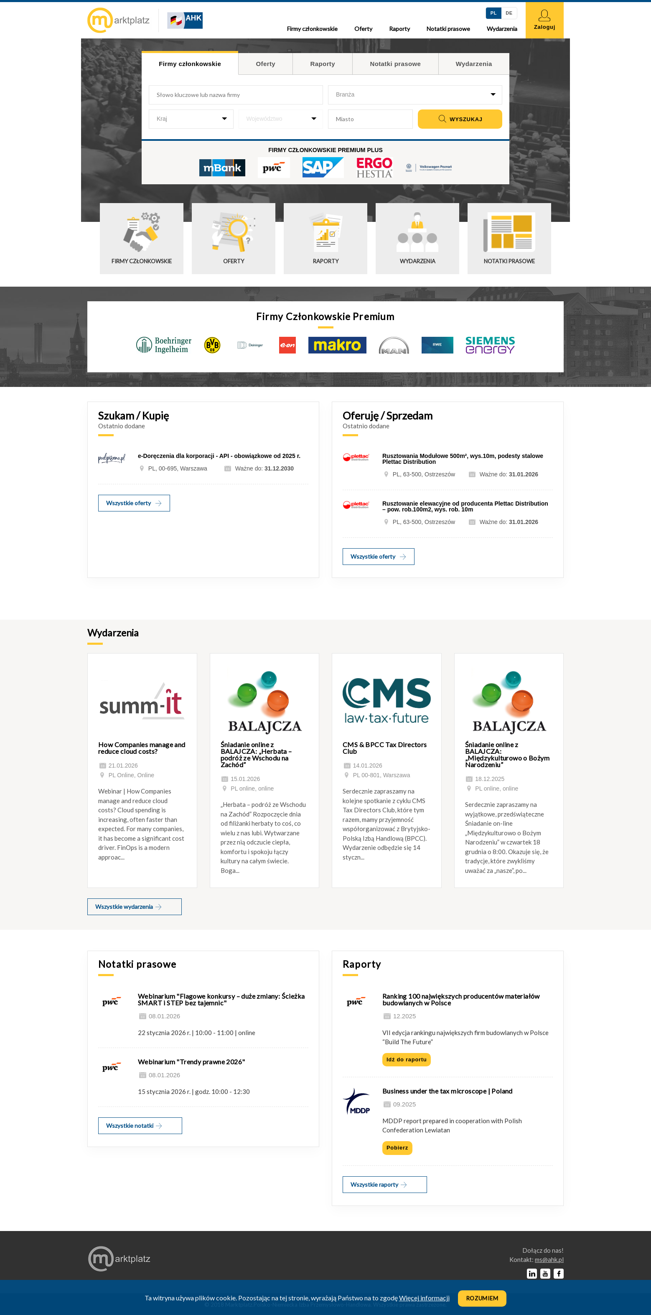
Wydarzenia (502, 28)
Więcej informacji (424, 1298)
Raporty (399, 28)
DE (509, 12)
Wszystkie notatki (134, 1125)
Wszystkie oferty (134, 502)
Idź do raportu (407, 1059)
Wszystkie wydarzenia (129, 906)
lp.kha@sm (549, 1259)
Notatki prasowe (448, 28)
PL (494, 12)
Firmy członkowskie (312, 28)
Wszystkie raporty (379, 1184)
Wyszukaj (460, 119)
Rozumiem (482, 1298)
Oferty (363, 28)
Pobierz (397, 1148)
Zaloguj (544, 20)
